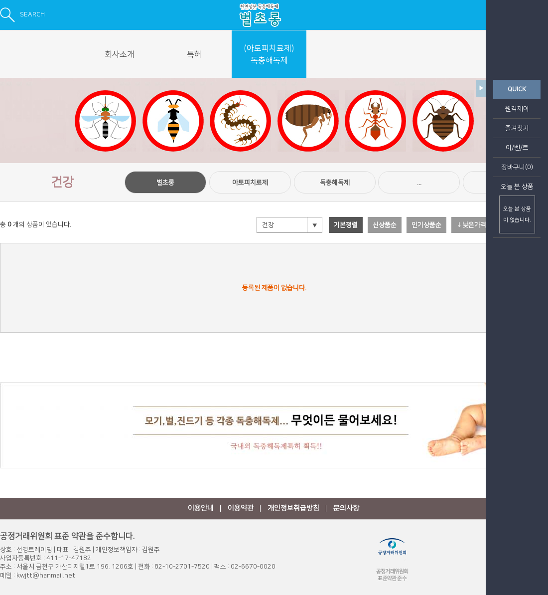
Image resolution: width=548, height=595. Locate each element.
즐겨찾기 (517, 128)
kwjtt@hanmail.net (45, 575)
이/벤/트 (517, 147)
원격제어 (517, 108)
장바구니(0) (517, 167)
